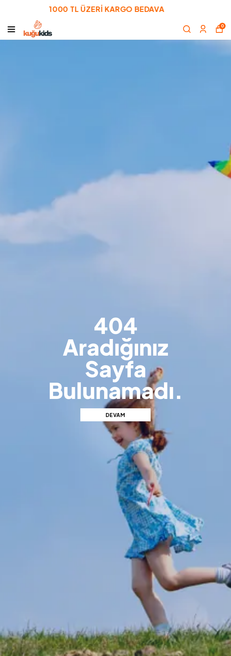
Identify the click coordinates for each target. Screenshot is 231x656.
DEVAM (115, 415)
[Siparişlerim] (203, 29)
